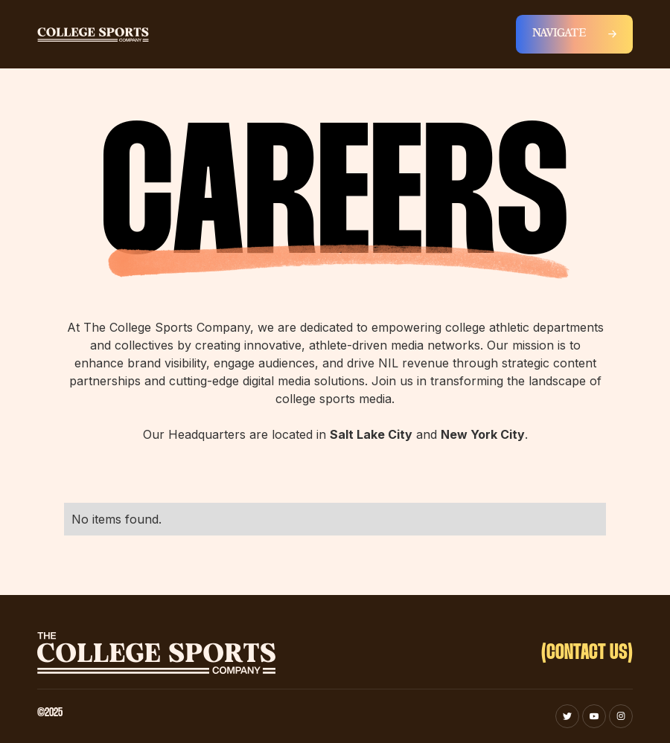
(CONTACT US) (587, 653)
